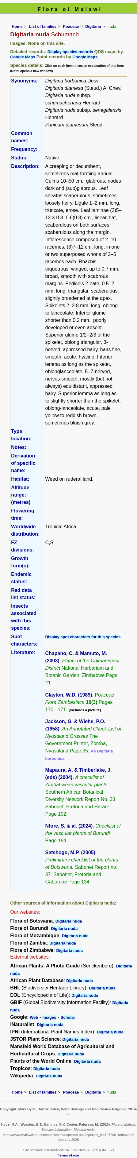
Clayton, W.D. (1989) (68, 694)
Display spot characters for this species (82, 637)
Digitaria (93, 26)
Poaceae (71, 26)
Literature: (23, 652)
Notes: (18, 447)
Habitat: (20, 479)
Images (49, 1017)
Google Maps (22, 57)
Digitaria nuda (68, 921)
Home (17, 26)
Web (34, 1017)
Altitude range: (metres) (20, 495)
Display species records (70, 51)
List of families (43, 26)
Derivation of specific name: (23, 463)
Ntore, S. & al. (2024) (69, 825)
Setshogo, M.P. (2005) (70, 852)
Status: (19, 157)
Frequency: (24, 149)
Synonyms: (24, 80)
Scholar (68, 1017)
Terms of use (68, 1155)
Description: (25, 166)
